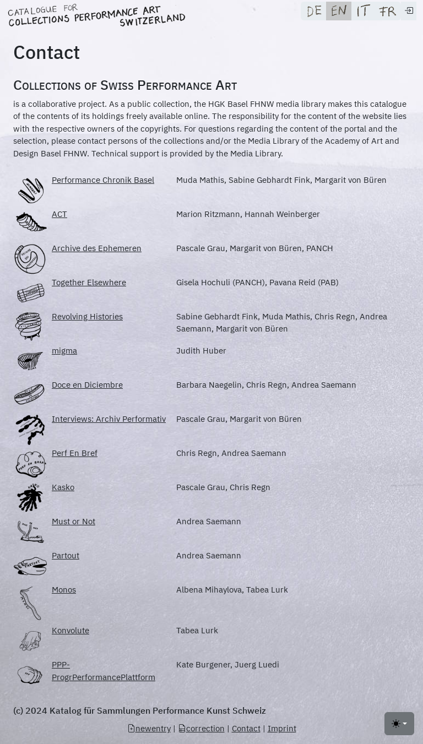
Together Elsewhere (89, 282)
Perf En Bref (74, 453)
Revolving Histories (87, 316)
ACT (59, 214)
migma (64, 350)
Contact (246, 728)
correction (201, 728)
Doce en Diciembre (87, 384)
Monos (64, 589)
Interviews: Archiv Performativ (109, 419)
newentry (149, 728)
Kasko (63, 487)
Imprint (282, 728)
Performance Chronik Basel (103, 180)
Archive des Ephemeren (97, 248)
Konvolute (70, 630)
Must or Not (73, 521)
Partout (65, 555)
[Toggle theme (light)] (399, 723)
